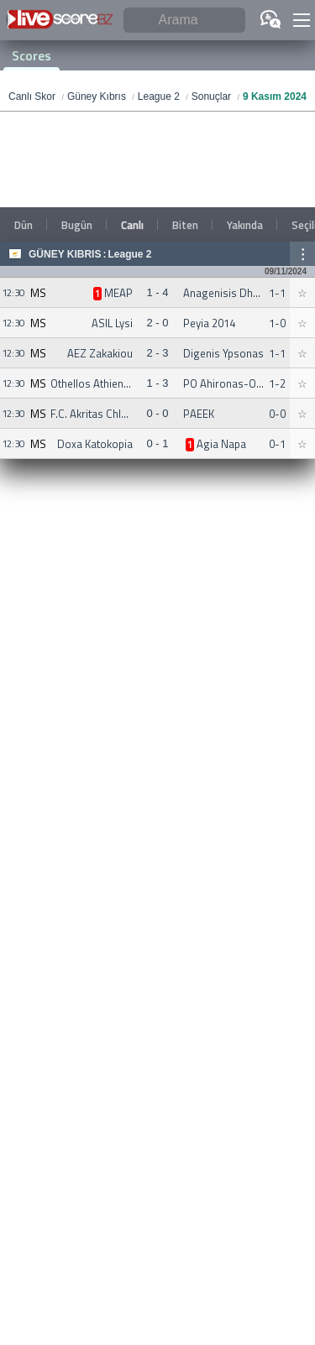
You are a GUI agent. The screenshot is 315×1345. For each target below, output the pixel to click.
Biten (185, 224)
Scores (31, 55)
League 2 (129, 254)
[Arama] (184, 21)
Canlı (132, 224)
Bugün (76, 224)
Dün (23, 224)
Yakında (245, 224)
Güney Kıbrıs (65, 254)
